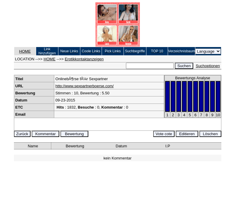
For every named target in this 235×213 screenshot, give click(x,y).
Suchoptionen (208, 66)
